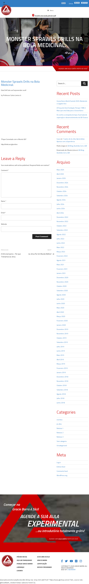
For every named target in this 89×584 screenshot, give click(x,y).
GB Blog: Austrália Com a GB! (77, 146)
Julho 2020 (60, 299)
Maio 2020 (60, 307)
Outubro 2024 (61, 191)
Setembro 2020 (62, 290)
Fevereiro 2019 (62, 368)
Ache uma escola (43, 556)
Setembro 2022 (62, 230)
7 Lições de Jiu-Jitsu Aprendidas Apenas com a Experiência (71, 140)
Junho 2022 (61, 243)
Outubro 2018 (61, 385)
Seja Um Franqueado (24, 560)
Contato (20, 570)
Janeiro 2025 (61, 178)
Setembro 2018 (62, 390)
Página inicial (22, 556)
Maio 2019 (60, 355)
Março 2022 (61, 251)
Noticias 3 (60, 437)
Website (4, 224)
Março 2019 (61, 364)
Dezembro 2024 (62, 182)
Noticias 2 (60, 432)
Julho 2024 (60, 204)
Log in (59, 462)
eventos (59, 419)
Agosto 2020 (61, 295)
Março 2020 (61, 316)
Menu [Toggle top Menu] (5, 4)
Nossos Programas (44, 567)
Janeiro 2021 (61, 273)
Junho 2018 (61, 402)
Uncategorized (62, 445)
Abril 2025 (60, 174)
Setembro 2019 (62, 342)
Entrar (71, 3)
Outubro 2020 (61, 286)
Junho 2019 (61, 351)
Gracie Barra (42, 560)
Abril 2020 (60, 312)
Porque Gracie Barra (24, 563)
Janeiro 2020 (61, 325)
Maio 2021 (60, 264)
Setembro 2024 (62, 195)
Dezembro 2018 (62, 376)
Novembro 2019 (62, 333)
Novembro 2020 (62, 282)
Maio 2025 (60, 169)
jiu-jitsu (59, 424)
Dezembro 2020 (62, 277)
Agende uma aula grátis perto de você (72, 68)
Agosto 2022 (61, 234)
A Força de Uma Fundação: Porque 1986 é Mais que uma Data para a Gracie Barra (71, 109)
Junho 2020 (61, 303)
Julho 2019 (60, 346)
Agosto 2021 (61, 260)
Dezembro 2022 (62, 217)
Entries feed (61, 466)
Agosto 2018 (61, 394)
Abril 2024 (60, 213)
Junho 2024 (61, 208)
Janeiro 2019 (61, 372)
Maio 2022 (60, 247)
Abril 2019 (60, 359)
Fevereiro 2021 (62, 269)
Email (3, 212)
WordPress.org (62, 475)
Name (3, 201)
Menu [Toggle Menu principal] (50, 10)
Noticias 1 (60, 428)
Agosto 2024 (61, 200)
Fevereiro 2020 (62, 320)
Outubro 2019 (61, 338)
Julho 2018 (60, 398)
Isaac (58, 139)
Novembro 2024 (62, 187)
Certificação (42, 563)
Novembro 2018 (62, 381)
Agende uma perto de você (63, 539)
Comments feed (62, 471)
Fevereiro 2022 (62, 256)
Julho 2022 (60, 238)
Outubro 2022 (61, 226)
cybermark (71, 569)
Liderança (20, 567)
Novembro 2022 (62, 221)
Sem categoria (62, 441)
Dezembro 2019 (62, 329)
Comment (5, 170)
